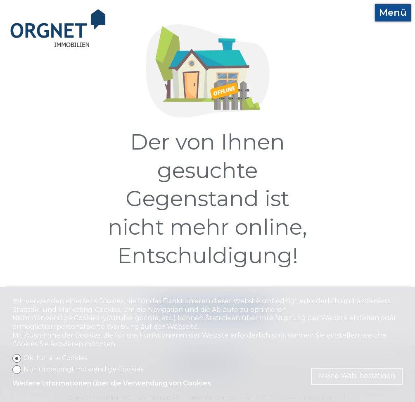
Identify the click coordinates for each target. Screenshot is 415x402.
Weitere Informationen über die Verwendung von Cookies (111, 383)
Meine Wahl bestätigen (357, 376)
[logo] (58, 28)
